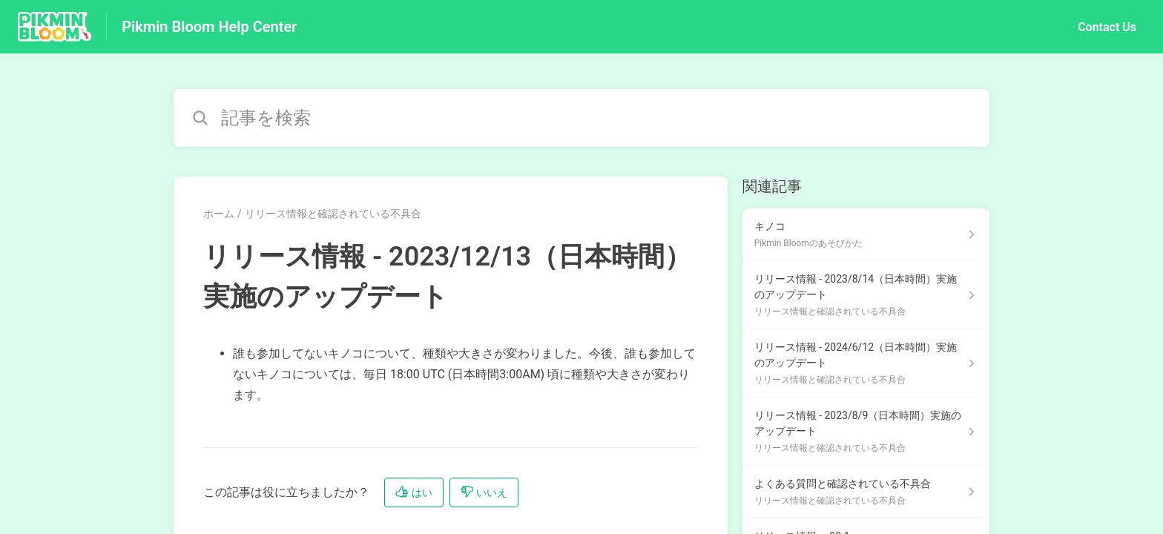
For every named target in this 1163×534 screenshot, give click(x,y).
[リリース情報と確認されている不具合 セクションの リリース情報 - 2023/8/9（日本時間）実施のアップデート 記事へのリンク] (865, 432)
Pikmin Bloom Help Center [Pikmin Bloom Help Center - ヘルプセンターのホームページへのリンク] (209, 27)
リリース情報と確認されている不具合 (333, 214)
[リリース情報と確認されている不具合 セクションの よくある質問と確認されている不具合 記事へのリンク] (865, 492)
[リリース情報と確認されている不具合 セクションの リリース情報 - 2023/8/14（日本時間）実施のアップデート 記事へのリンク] (865, 295)
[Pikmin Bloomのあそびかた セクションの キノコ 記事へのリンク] (865, 234)
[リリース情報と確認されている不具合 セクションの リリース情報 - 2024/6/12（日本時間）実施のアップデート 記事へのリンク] (865, 363)
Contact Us (1107, 27)
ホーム (218, 214)
